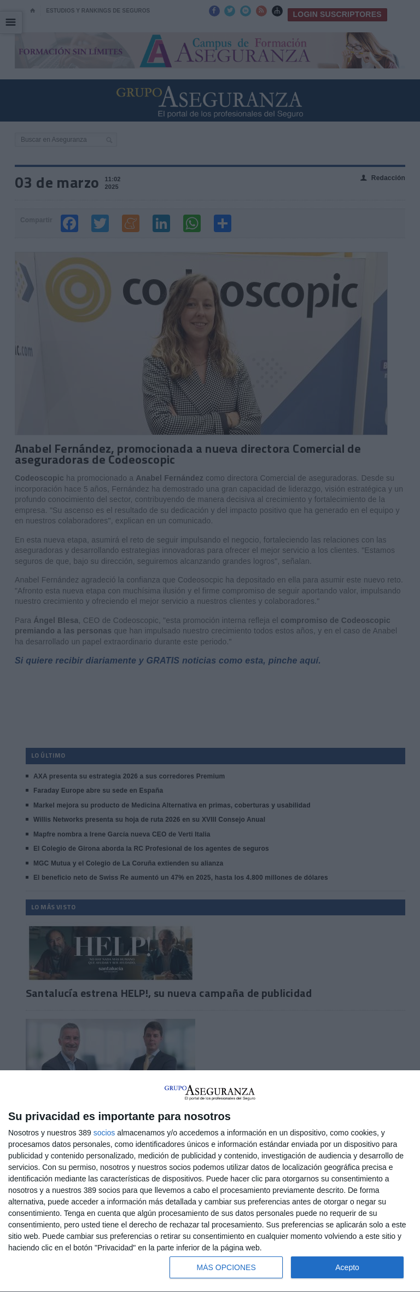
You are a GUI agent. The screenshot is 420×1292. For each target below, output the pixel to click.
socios (104, 1133)
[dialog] (210, 1181)
